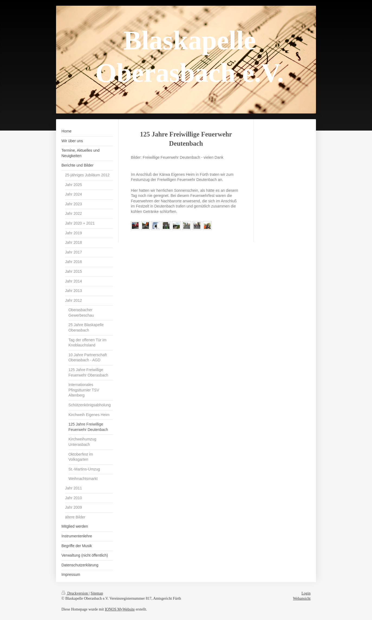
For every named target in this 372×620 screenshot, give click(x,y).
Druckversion (75, 593)
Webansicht (302, 598)
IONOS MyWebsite (120, 609)
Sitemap (97, 593)
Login (306, 593)
